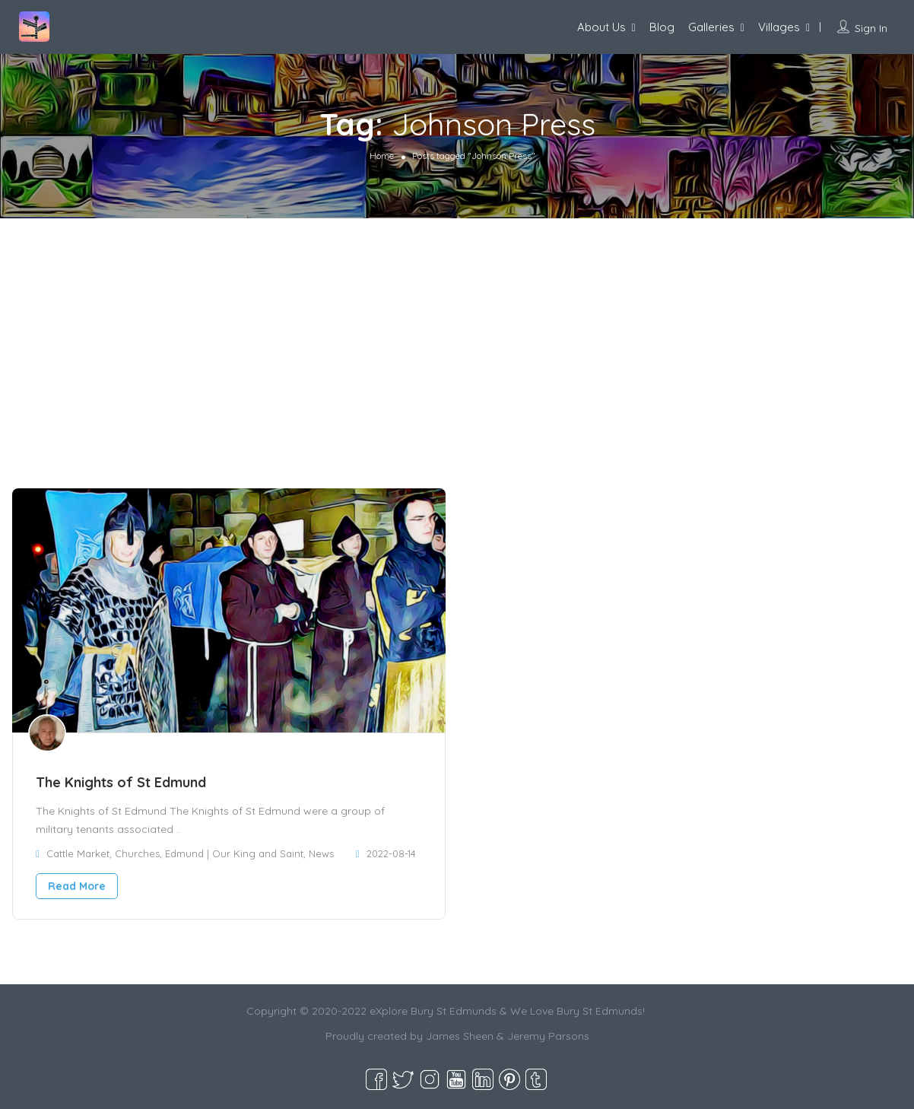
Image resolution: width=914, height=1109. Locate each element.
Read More (77, 886)
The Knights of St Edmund (121, 782)
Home (382, 155)
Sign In (871, 28)
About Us (601, 27)
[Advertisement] (457, 332)
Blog (661, 27)
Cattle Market (77, 853)
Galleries (711, 27)
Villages (779, 27)
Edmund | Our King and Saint (234, 853)
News (321, 853)
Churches (137, 853)
